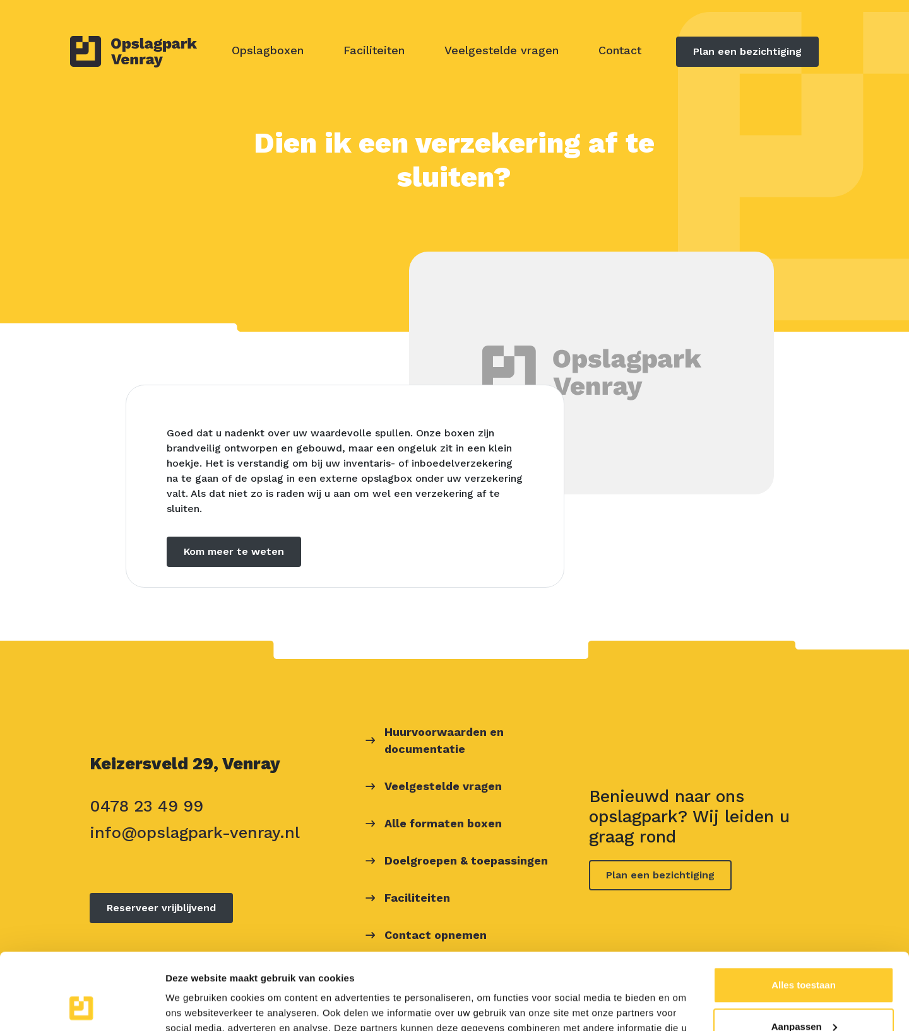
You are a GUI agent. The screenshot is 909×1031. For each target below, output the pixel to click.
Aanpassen (804, 954)
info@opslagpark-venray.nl (195, 832)
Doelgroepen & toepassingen (466, 860)
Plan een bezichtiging (747, 51)
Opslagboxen (268, 50)
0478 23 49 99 (146, 805)
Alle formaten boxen (443, 823)
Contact (619, 50)
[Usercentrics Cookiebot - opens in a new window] (82, 1006)
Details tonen (195, 1006)
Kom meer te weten (234, 551)
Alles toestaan (803, 913)
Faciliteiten (374, 50)
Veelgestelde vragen (501, 50)
